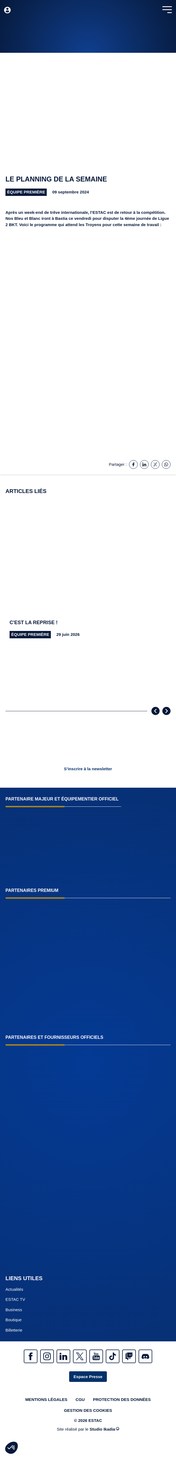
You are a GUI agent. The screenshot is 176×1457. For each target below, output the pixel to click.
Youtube (96, 1356)
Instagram (47, 1356)
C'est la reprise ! (34, 622)
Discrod (145, 1356)
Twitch (129, 1356)
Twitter (80, 1356)
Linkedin (63, 1356)
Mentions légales (46, 1399)
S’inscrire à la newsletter (88, 768)
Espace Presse (88, 1376)
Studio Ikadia (104, 1429)
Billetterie (13, 1330)
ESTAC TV (15, 1299)
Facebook (30, 1356)
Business (13, 1309)
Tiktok (112, 1356)
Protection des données (122, 1399)
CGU (80, 1399)
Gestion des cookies (88, 1410)
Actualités (14, 1289)
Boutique (13, 1319)
